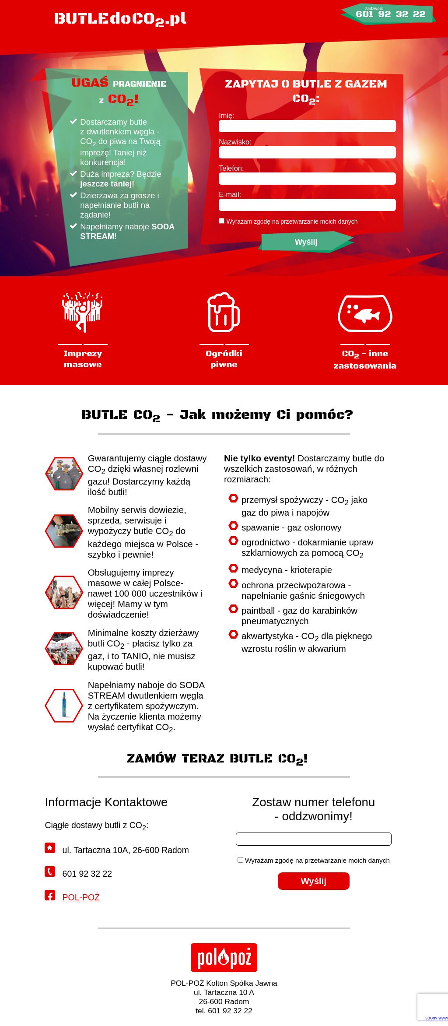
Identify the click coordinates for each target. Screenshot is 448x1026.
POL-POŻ (81, 897)
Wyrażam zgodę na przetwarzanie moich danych (292, 221)
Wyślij (306, 242)
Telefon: (231, 168)
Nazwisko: (235, 142)
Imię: (226, 115)
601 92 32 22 (390, 14)
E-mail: (230, 194)
